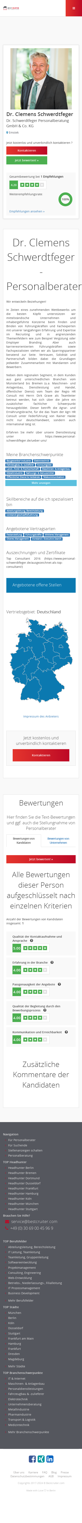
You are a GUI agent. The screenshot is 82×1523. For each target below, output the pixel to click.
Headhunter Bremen (20, 1173)
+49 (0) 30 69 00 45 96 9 (29, 1228)
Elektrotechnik (16, 1399)
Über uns (18, 1472)
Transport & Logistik (20, 1419)
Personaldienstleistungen (24, 1389)
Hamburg (13, 1344)
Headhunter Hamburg (21, 1193)
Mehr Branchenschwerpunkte (27, 1432)
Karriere (33, 1472)
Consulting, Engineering (23, 1273)
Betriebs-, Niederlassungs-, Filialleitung (33, 1283)
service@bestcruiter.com (31, 1221)
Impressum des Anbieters (41, 716)
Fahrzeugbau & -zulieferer (24, 1394)
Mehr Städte (15, 1366)
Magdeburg (14, 1359)
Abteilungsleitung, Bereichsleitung (30, 1247)
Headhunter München (22, 1204)
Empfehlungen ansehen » (27, 211)
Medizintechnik (17, 1425)
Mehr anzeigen (41, 483)
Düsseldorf (14, 1328)
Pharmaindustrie (18, 1414)
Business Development (22, 1293)
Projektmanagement (20, 1268)
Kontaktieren (27, 150)
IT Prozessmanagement (22, 1288)
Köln (9, 1323)
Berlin (10, 1318)
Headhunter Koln (18, 1199)
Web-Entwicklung (18, 1278)
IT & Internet (15, 1378)
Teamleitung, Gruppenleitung (26, 1257)
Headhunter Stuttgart (21, 1209)
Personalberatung (19, 1155)
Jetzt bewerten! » (27, 160)
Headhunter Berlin (19, 1168)
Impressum (65, 1476)
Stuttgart (12, 1333)
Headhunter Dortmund (22, 1178)
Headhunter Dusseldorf (22, 1183)
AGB (51, 1476)
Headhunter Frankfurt (21, 1188)
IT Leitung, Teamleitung (22, 1252)
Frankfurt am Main (19, 1338)
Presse (65, 1472)
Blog (54, 1472)
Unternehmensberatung (23, 1404)
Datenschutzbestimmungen (27, 1476)
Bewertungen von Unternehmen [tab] (58, 841)
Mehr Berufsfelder (19, 1300)
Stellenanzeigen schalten (24, 1150)
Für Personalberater (20, 1140)
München (13, 1313)
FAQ (44, 1472)
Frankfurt (13, 1349)
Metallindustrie (17, 1409)
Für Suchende (16, 1145)
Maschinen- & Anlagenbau (25, 1384)
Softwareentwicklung (21, 1262)
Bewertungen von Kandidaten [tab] (24, 841)
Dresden (12, 1354)
